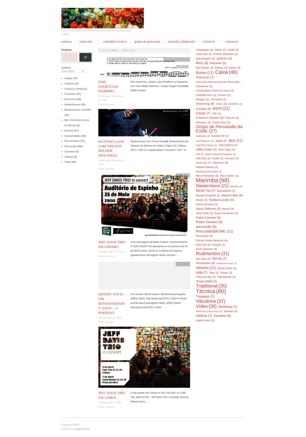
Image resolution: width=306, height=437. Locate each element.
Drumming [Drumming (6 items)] (205, 104)
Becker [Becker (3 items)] (234, 68)
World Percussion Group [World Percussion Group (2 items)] (209, 311)
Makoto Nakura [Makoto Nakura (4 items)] (207, 167)
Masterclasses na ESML (77, 109)
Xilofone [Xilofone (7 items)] (204, 316)
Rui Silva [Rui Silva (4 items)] (203, 259)
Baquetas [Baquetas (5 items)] (218, 63)
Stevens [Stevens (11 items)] (206, 268)
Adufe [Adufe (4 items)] (233, 50)
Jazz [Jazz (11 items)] (235, 140)
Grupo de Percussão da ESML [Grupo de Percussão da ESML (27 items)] (219, 129)
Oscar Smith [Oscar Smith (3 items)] (204, 213)
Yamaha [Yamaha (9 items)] (222, 316)
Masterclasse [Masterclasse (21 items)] (212, 186)
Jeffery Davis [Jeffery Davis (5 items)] (206, 149)
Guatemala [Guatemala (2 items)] (203, 136)
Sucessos (69, 151)
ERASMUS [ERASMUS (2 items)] (235, 104)
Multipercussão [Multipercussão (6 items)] (221, 200)
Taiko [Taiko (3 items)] (213, 273)
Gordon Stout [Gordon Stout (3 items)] (221, 122)
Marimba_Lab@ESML (181, 41)
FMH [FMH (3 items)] (216, 113)
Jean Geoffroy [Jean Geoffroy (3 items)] (228, 145)
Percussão (70, 146)
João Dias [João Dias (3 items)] (203, 158)
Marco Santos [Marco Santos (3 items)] (229, 176)
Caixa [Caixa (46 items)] (226, 72)
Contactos (232, 41)
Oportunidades (72, 135)
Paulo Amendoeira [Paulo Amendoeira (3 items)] (226, 213)
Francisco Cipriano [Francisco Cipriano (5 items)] (210, 118)
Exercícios (70, 99)
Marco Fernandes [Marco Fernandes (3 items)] (207, 176)
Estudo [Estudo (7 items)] (203, 113)
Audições (69, 83)
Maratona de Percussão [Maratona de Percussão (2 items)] (208, 171)
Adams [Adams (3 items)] (220, 50)
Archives (66, 67)
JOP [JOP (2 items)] (200, 154)
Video (67, 161)
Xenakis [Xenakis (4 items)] (230, 311)
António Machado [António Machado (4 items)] (225, 54)
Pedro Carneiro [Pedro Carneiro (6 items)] (208, 217)
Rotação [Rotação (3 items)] (218, 245)
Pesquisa (66, 49)
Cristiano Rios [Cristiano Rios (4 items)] (206, 95)
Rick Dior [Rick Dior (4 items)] (203, 245)
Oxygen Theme (82, 429)
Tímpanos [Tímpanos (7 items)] (205, 296)
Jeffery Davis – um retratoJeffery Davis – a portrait (111, 303)
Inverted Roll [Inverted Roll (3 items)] (220, 136)
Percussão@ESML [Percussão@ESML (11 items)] (214, 231)
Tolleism (68, 156)
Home (114, 50)
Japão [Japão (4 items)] (221, 141)
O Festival (208, 41)
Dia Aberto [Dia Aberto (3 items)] (218, 99)
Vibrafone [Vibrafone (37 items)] (210, 301)
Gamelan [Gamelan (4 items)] (203, 122)
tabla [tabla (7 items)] (201, 272)
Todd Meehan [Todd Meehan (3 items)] (226, 277)
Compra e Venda (73, 88)
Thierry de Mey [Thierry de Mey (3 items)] (206, 277)
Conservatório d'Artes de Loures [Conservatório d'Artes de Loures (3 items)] (215, 90)
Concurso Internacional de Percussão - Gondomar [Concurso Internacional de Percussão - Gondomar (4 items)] (218, 84)
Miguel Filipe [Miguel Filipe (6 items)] (232, 195)
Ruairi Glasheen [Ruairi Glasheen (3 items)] (206, 249)
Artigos (68, 78)
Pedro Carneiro (106, 104)
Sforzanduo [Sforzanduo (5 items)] (205, 263)
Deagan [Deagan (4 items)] (202, 99)
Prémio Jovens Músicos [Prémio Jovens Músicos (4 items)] (212, 240)
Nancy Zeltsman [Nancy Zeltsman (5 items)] (208, 208)
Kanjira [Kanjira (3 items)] (217, 158)
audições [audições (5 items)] (224, 58)
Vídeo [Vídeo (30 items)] (206, 306)
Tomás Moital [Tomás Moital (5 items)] (206, 281)
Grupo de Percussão (147, 41)
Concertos (70, 93)
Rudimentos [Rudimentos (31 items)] (212, 253)
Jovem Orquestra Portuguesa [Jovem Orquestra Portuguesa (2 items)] (220, 154)
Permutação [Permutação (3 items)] (204, 236)
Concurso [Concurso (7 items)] (205, 77)
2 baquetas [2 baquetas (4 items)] (204, 50)
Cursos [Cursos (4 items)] (224, 95)
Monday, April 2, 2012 (109, 402)
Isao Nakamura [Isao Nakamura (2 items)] (204, 141)
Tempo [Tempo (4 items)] (226, 273)
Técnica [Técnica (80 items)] (211, 291)
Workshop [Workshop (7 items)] (227, 307)
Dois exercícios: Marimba (108, 86)
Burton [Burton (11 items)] (204, 73)
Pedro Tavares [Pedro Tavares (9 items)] (209, 222)
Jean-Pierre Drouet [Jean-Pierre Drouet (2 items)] (206, 145)
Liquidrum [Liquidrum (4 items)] (220, 163)
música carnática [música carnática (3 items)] (207, 204)
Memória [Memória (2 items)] (236, 186)
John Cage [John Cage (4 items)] (226, 149)
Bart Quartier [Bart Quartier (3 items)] (204, 68)
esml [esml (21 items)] (221, 108)
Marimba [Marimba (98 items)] (212, 180)
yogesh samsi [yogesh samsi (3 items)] (205, 320)
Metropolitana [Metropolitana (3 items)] (226, 191)
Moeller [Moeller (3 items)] (202, 200)
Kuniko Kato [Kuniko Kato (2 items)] (203, 163)
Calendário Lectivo (114, 41)
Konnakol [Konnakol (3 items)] (231, 158)
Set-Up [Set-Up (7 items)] (219, 258)
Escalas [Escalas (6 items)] (203, 109)
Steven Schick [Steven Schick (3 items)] (227, 268)
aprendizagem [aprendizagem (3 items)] (205, 58)
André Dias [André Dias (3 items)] (204, 54)
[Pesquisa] (85, 57)
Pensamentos (72, 140)
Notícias (66, 41)
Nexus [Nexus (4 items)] (228, 209)
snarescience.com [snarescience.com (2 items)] (226, 263)
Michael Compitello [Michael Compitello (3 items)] (208, 195)
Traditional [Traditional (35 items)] (211, 286)
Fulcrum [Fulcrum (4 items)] (232, 118)
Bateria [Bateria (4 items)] (221, 68)
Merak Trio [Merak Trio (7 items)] (205, 191)
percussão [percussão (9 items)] (206, 227)
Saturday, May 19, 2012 (111, 251)
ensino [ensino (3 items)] (221, 104)
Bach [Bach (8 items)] (202, 63)
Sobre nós (85, 41)
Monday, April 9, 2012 (109, 317)
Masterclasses (72, 104)
